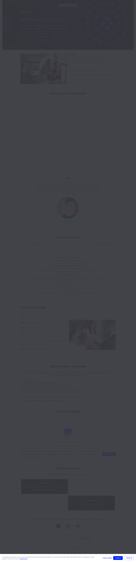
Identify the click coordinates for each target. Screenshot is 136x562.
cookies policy (23, 559)
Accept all (118, 558)
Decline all (129, 558)
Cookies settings (107, 558)
